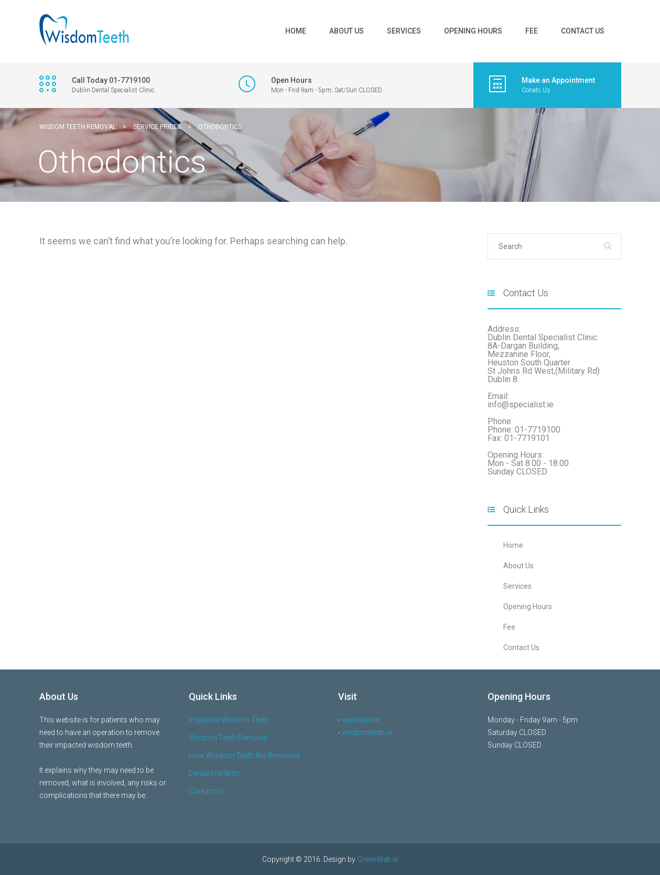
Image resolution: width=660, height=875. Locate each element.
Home (295, 31)
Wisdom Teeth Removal (228, 737)
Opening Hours (473, 31)
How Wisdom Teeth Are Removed (244, 755)
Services (404, 31)
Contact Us (582, 31)
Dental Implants (214, 773)
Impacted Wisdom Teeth (229, 720)
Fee (531, 31)
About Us (346, 31)
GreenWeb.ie (377, 859)
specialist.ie (361, 720)
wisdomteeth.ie (367, 732)
